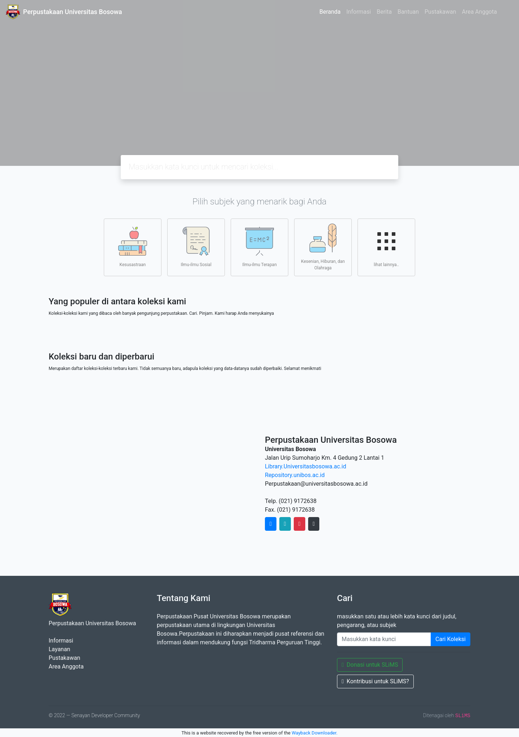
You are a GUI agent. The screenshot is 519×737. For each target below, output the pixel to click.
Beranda (330, 11)
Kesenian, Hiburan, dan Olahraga (323, 247)
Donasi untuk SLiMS (370, 664)
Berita (384, 11)
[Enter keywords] (384, 639)
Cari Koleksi (450, 639)
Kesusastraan (132, 247)
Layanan (59, 649)
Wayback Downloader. (314, 733)
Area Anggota (479, 11)
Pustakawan (440, 11)
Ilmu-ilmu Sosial (196, 247)
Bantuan (408, 11)
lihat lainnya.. (386, 247)
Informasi (358, 11)
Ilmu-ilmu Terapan (259, 247)
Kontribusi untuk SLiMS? (375, 681)
